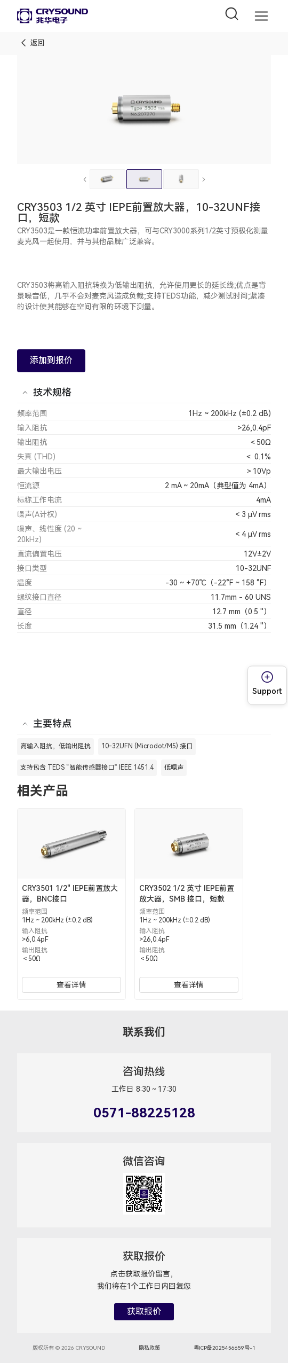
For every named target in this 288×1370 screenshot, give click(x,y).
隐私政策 (149, 1348)
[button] (261, 16)
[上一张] (85, 179)
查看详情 (71, 985)
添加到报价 (51, 360)
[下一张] (203, 179)
